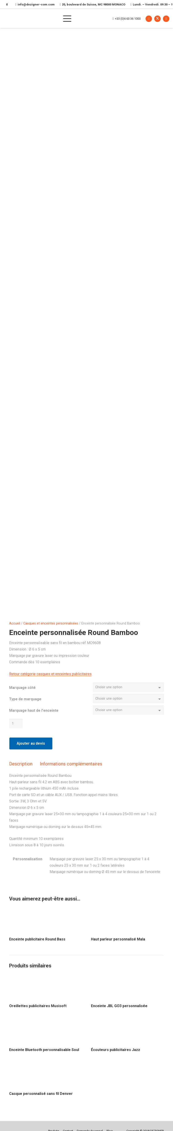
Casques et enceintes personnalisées (50, 623)
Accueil (14, 623)
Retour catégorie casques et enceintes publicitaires (50, 674)
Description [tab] (20, 768)
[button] (84, 18)
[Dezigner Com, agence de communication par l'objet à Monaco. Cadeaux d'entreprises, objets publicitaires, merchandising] (32, 18)
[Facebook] (149, 18)
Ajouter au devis (31, 747)
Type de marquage (25, 700)
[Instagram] (166, 18)
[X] (157, 18)
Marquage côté (22, 687)
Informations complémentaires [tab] (71, 768)
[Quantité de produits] (16, 727)
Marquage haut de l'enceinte (34, 712)
